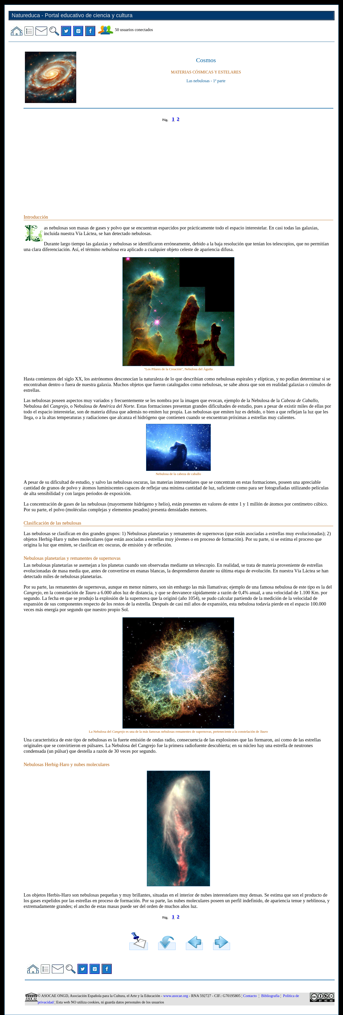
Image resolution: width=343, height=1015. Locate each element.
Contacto (250, 996)
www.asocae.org (175, 996)
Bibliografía (270, 996)
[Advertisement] (178, 163)
